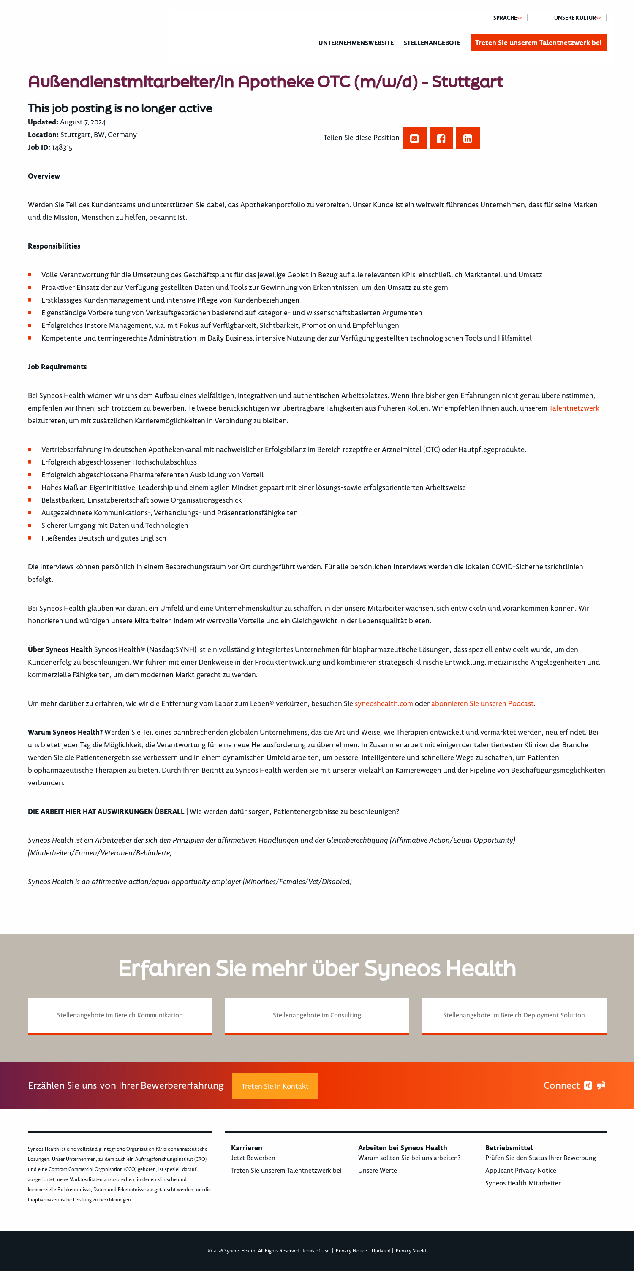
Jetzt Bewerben (253, 1158)
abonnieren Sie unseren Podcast (482, 703)
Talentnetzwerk (574, 408)
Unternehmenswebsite (356, 43)
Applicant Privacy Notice (520, 1170)
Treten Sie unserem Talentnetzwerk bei (538, 42)
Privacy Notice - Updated (363, 1251)
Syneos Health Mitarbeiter (523, 1183)
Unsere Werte (377, 1170)
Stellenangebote (432, 43)
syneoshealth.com (384, 703)
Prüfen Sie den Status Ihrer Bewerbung (540, 1158)
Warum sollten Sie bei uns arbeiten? (409, 1158)
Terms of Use (315, 1251)
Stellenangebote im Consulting (317, 1015)
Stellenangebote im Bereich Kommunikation (120, 1015)
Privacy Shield (411, 1251)
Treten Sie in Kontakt (275, 1086)
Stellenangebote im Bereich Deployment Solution (514, 1015)
